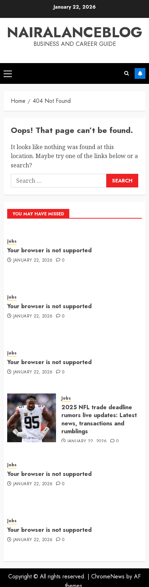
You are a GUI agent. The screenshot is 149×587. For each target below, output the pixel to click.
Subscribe (140, 73)
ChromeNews (108, 576)
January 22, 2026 (33, 260)
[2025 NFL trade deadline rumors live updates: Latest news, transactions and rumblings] (31, 417)
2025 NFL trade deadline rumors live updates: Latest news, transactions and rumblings (99, 419)
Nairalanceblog (74, 32)
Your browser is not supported (49, 250)
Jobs (12, 241)
